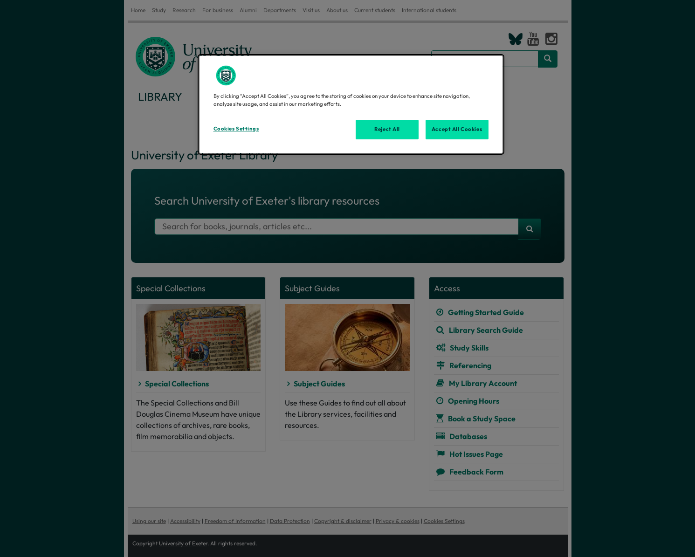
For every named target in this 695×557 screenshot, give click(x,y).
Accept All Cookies (457, 129)
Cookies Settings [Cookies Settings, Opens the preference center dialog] (236, 128)
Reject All (387, 129)
